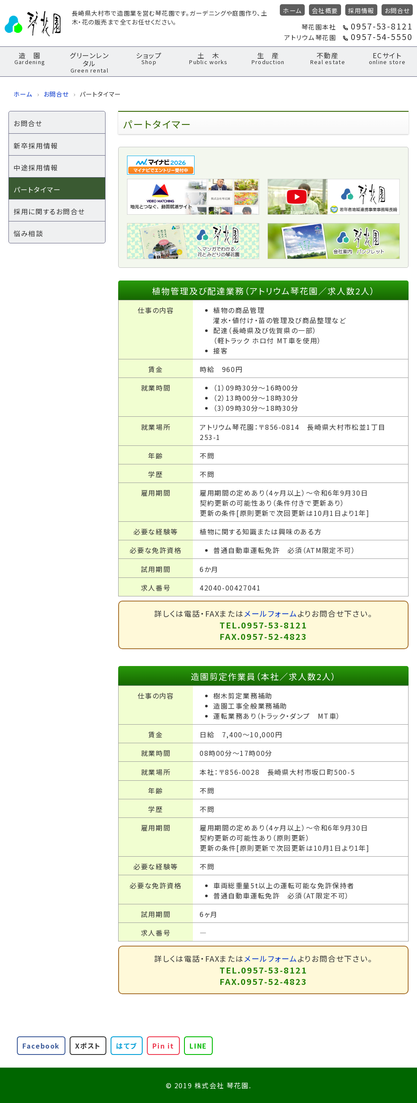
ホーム (292, 10)
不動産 (327, 58)
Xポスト (87, 1046)
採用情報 (361, 10)
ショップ (149, 58)
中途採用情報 (36, 167)
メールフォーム (271, 613)
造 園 (29, 58)
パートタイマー (37, 189)
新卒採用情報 (36, 145)
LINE (198, 1046)
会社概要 (325, 10)
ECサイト (387, 58)
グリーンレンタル (89, 62)
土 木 (208, 58)
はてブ (126, 1046)
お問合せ (397, 10)
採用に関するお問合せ (49, 211)
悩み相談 (28, 233)
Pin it (163, 1046)
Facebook (41, 1046)
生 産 (268, 58)
